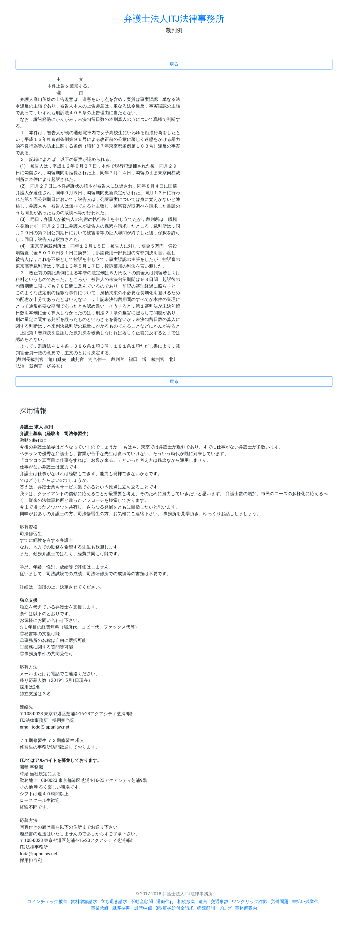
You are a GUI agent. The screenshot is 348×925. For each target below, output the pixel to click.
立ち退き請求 (114, 901)
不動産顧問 (142, 901)
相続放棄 (186, 901)
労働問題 (280, 901)
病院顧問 (206, 908)
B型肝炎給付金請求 (174, 908)
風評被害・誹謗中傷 (132, 908)
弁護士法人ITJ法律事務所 (174, 18)
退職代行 (165, 901)
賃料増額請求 (84, 901)
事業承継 (100, 908)
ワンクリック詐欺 (249, 901)
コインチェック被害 (47, 901)
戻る (174, 64)
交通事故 (219, 901)
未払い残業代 (305, 901)
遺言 (202, 901)
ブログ (225, 908)
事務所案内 (246, 908)
